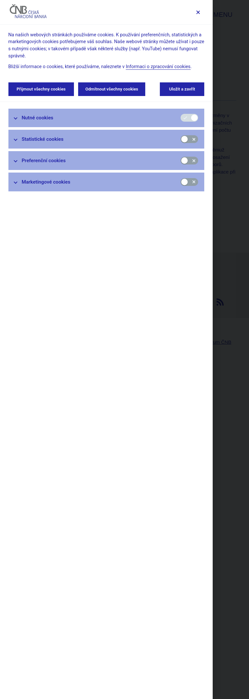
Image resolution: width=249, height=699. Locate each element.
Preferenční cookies (44, 160)
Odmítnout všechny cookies (111, 89)
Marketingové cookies (46, 182)
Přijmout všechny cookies (41, 89)
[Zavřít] (198, 12)
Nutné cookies (37, 118)
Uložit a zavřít (182, 89)
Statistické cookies (43, 139)
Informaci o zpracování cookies (158, 66)
